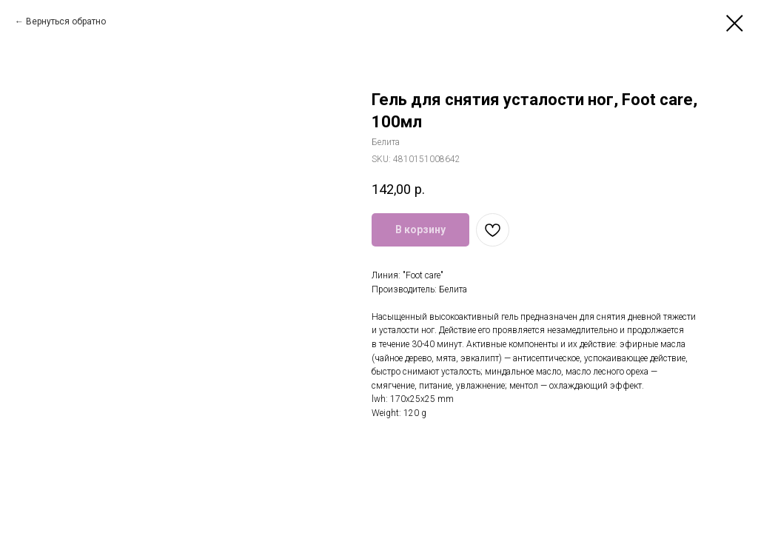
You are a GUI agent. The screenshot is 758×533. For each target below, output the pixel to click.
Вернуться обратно (66, 21)
